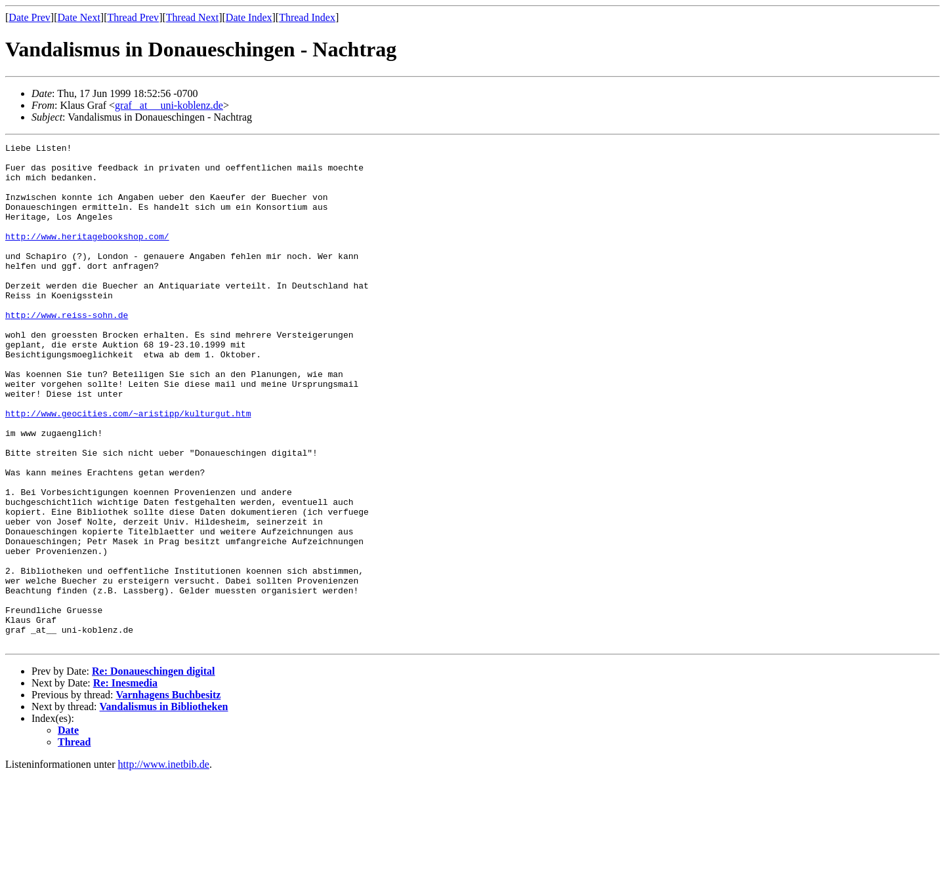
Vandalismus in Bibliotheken (164, 806)
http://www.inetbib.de (163, 864)
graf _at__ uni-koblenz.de (169, 105)
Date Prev (30, 17)
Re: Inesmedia (125, 783)
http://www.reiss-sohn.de (66, 350)
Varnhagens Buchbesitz (168, 795)
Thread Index (307, 17)
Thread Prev (133, 17)
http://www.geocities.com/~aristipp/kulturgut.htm (128, 468)
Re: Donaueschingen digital (153, 771)
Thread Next (192, 17)
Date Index (249, 17)
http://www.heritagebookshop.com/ (87, 256)
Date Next (79, 17)
